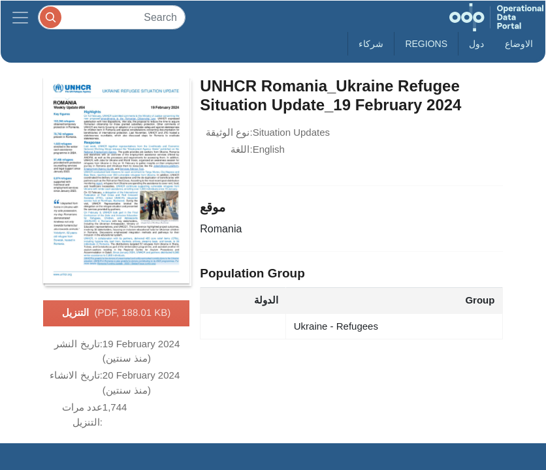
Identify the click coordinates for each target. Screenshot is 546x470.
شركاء (371, 44)
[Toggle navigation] (20, 17)
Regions (426, 44)
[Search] (111, 17)
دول (476, 44)
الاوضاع (519, 44)
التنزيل (116, 313)
